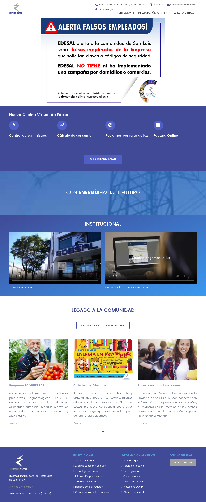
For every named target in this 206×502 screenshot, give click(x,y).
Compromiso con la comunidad (92, 492)
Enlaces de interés (133, 481)
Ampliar (14, 423)
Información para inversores (90, 476)
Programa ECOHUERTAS (26, 385)
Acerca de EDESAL (85, 461)
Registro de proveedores (89, 487)
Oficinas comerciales (134, 492)
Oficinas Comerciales (21, 487)
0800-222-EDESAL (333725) (112, 5)
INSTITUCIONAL (125, 13)
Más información (103, 159)
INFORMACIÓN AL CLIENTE (154, 13)
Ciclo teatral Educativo (90, 385)
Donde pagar (130, 461)
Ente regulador (131, 471)
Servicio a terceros (133, 466)
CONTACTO (158, 5)
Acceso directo (183, 462)
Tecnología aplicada (86, 471)
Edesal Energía (105, 10)
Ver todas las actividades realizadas (103, 325)
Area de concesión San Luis (90, 466)
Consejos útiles (131, 476)
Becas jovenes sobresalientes (159, 385)
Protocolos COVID (133, 487)
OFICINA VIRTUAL (184, 13)
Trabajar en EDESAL (85, 481)
